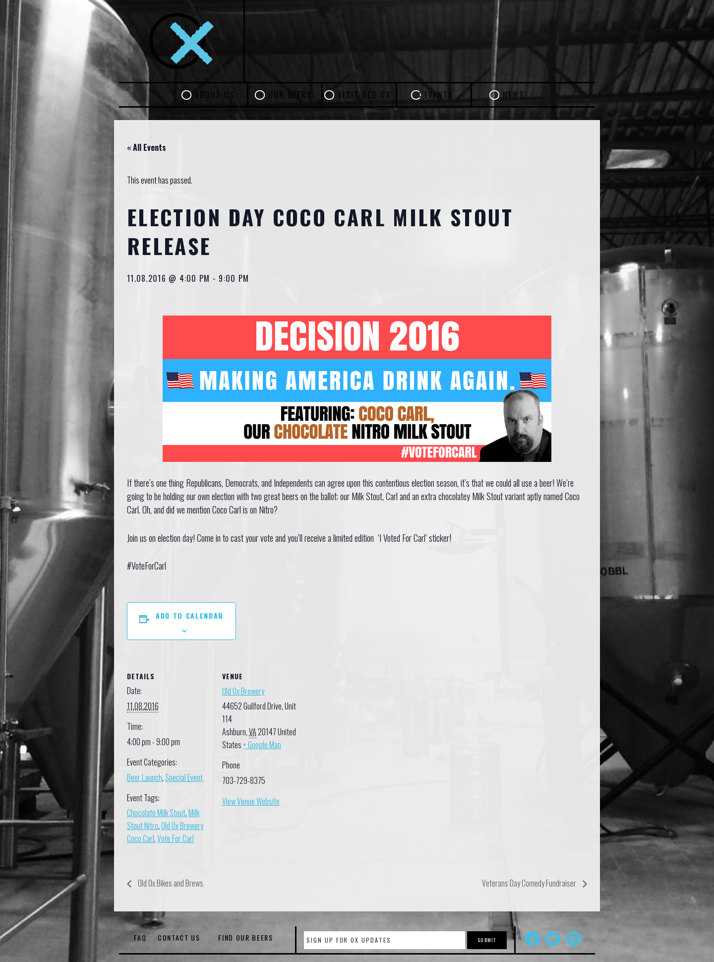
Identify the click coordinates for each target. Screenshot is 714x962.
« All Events (146, 147)
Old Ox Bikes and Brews (169, 883)
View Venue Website (251, 801)
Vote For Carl (175, 838)
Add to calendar (190, 615)
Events (438, 95)
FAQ (140, 937)
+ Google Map (262, 745)
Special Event (184, 777)
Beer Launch (144, 777)
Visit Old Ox (364, 95)
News (514, 95)
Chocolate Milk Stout (156, 813)
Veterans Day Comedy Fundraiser (530, 883)
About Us (215, 95)
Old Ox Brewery (243, 691)
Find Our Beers (245, 937)
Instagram (573, 938)
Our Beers (290, 95)
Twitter (552, 938)
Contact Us (179, 937)
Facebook (532, 938)
